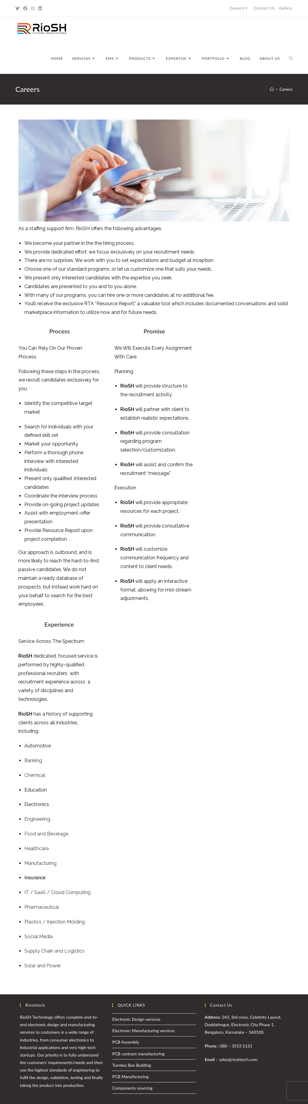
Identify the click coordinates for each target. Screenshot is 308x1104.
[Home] (272, 89)
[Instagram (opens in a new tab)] (32, 8)
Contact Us (264, 8)
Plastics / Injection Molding (54, 922)
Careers (239, 8)
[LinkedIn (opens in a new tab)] (40, 8)
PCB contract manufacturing (138, 1053)
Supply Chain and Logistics (54, 951)
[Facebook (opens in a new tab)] (25, 8)
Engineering (37, 819)
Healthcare (36, 848)
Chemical (34, 775)
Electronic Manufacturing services (143, 1030)
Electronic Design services (136, 1019)
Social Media (38, 936)
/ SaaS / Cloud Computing (60, 892)
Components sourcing (132, 1087)
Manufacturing (40, 863)
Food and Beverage (46, 834)
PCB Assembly (125, 1042)
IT (26, 892)
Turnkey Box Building (131, 1065)
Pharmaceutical (41, 907)
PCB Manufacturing (130, 1076)
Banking (33, 760)
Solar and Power (42, 966)
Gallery (286, 8)
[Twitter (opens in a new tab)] (18, 8)
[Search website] (291, 59)
